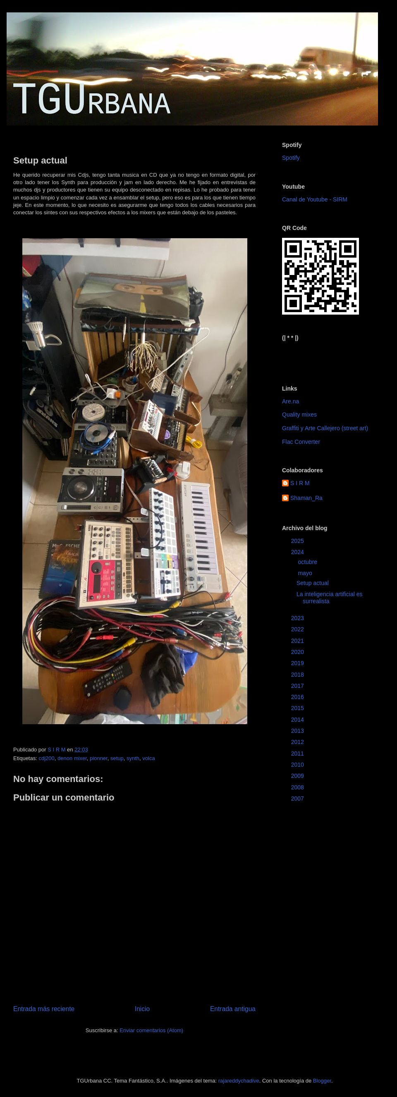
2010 (298, 764)
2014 (298, 719)
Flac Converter (301, 441)
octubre (308, 562)
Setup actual (313, 583)
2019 (298, 663)
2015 (298, 708)
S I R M (300, 483)
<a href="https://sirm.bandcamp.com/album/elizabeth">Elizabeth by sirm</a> (323, 356)
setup (117, 758)
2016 (298, 697)
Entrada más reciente (43, 1008)
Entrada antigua (233, 1008)
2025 (298, 541)
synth (133, 758)
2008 (298, 787)
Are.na (290, 401)
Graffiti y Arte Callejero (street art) (325, 428)
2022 (298, 629)
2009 (298, 775)
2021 (298, 640)
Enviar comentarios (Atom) (151, 1030)
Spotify (291, 157)
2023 (298, 618)
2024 (298, 552)
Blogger (322, 1081)
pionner (99, 758)
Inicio (142, 1008)
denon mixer (72, 758)
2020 (298, 652)
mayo (305, 573)
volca (148, 758)
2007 (298, 798)
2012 (298, 742)
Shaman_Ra (306, 498)
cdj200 (46, 758)
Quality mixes (299, 414)
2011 (298, 753)
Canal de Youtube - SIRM (314, 199)
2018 (298, 674)
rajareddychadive (238, 1081)
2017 (298, 685)
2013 (298, 730)
